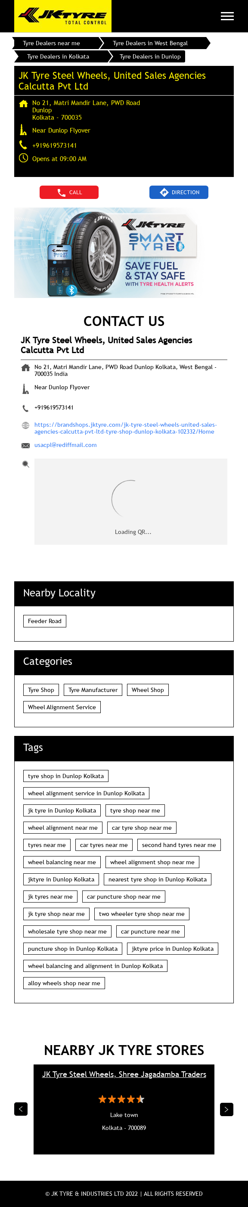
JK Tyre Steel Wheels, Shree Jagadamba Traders (124, 1074)
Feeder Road (45, 621)
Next (227, 1109)
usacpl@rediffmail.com (65, 445)
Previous (21, 1109)
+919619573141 (54, 145)
